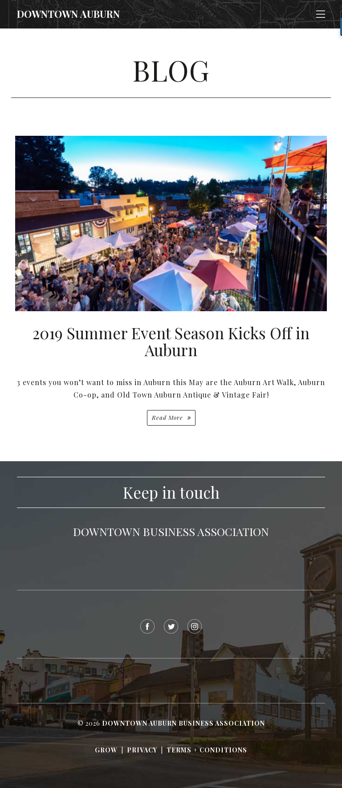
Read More (168, 417)
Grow (106, 750)
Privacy (142, 750)
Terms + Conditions (207, 750)
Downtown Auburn (68, 13)
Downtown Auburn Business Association (183, 723)
